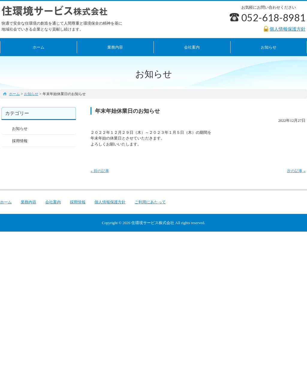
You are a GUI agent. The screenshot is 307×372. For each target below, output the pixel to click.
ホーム (38, 47)
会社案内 (192, 47)
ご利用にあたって (150, 202)
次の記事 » (296, 171)
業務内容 (115, 47)
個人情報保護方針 (110, 202)
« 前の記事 (100, 171)
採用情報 (20, 141)
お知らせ (20, 128)
